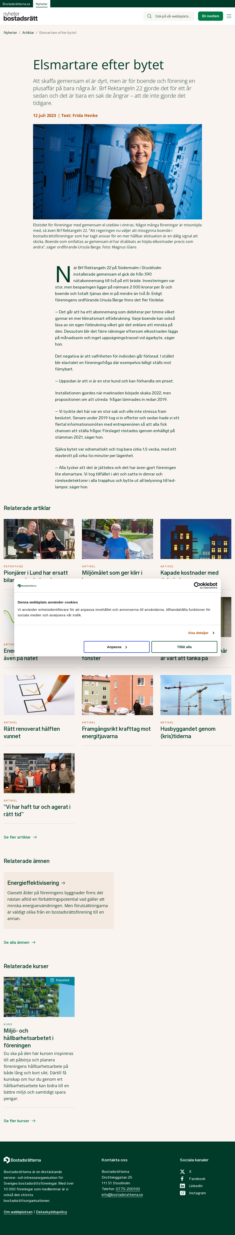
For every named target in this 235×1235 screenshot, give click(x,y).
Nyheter (10, 33)
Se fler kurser (16, 1120)
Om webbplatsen (18, 1212)
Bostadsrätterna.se (16, 4)
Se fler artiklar (17, 837)
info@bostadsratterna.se (122, 1194)
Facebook (197, 1179)
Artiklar (28, 33)
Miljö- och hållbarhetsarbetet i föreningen (28, 1038)
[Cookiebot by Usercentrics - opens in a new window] (197, 585)
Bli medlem (210, 16)
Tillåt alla (184, 647)
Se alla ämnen (16, 942)
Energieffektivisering (33, 883)
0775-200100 (128, 1189)
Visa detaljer (198, 633)
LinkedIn (196, 1186)
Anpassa (117, 647)
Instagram (197, 1193)
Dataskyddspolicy (51, 1212)
